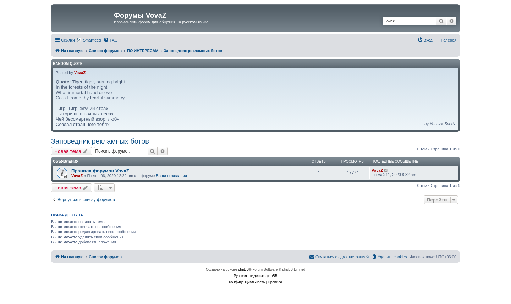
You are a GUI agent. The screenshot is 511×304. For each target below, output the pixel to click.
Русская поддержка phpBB (255, 276)
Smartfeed (92, 40)
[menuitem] (110, 40)
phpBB (243, 269)
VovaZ (80, 73)
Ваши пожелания (171, 175)
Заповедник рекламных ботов (100, 141)
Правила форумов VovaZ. (101, 170)
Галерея (448, 40)
